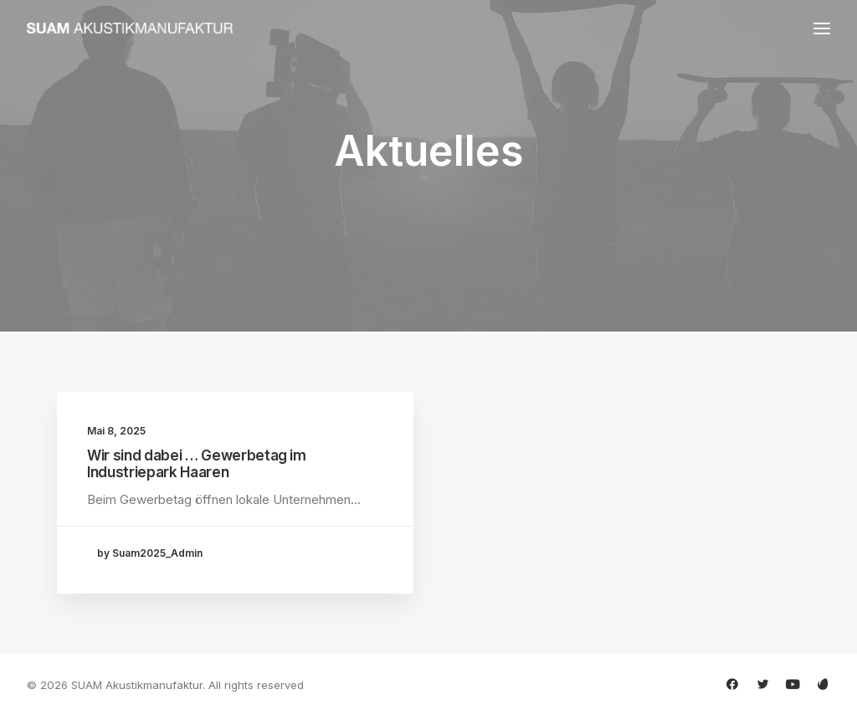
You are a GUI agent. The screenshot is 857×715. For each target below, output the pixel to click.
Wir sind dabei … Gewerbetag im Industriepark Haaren (196, 464)
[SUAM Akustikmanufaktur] (130, 28)
